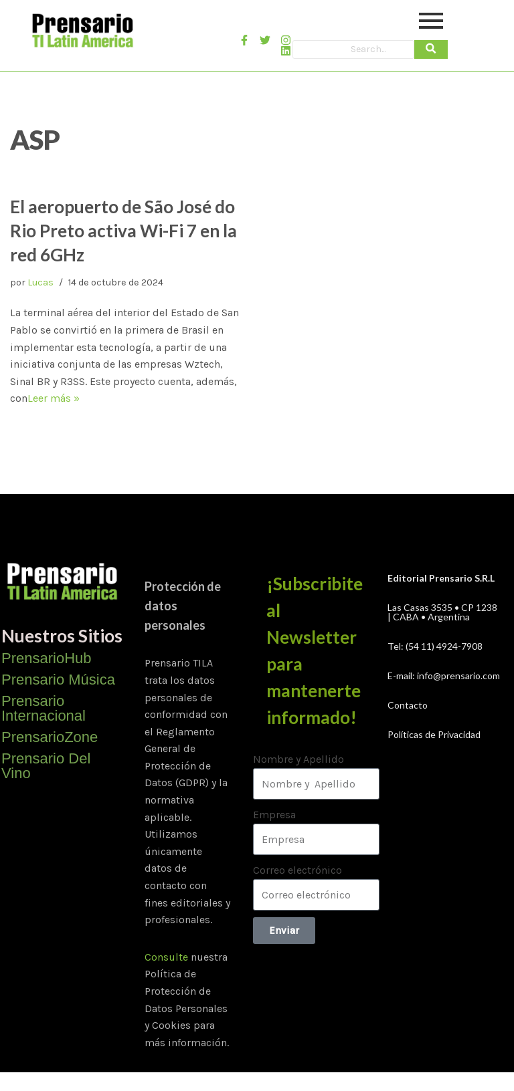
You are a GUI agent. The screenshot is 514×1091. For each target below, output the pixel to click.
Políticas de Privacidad (434, 734)
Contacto (408, 705)
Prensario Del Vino (45, 765)
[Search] (353, 49)
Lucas (40, 282)
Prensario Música (58, 679)
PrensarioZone (49, 737)
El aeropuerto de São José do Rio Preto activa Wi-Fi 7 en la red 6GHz (123, 231)
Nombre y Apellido (298, 759)
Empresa (274, 814)
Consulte (166, 957)
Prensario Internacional (43, 708)
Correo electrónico (297, 870)
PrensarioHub (46, 658)
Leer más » (53, 398)
